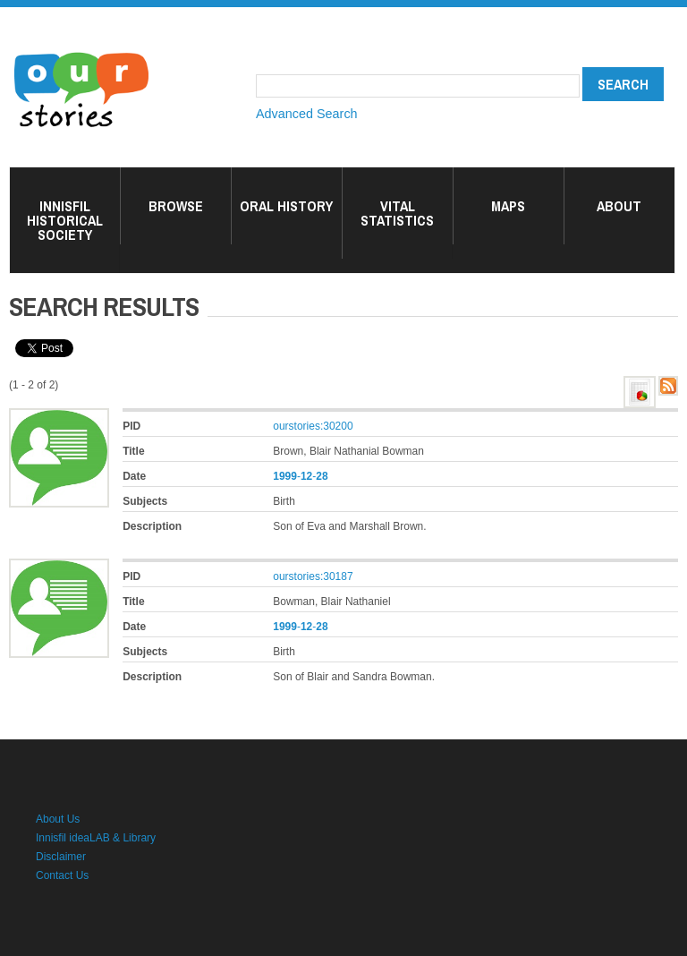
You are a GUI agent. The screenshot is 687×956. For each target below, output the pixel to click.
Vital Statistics (397, 213)
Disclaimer (61, 856)
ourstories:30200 (312, 426)
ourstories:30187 (312, 576)
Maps (508, 206)
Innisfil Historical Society (65, 220)
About (619, 206)
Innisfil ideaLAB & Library (96, 838)
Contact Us (62, 875)
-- (300, 476)
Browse (175, 206)
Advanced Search (307, 114)
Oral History (286, 206)
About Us (58, 819)
